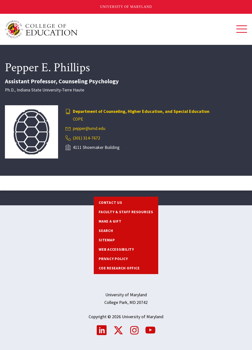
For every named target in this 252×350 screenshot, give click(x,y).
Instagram (134, 330)
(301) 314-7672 (86, 138)
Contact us (110, 202)
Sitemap (107, 240)
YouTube (150, 330)
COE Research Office (119, 268)
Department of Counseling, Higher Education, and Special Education (141, 111)
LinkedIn (102, 330)
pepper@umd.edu (89, 128)
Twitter (118, 330)
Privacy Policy (113, 258)
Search (106, 230)
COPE (78, 119)
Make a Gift (110, 221)
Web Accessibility (116, 249)
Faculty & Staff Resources (126, 212)
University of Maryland (126, 7)
